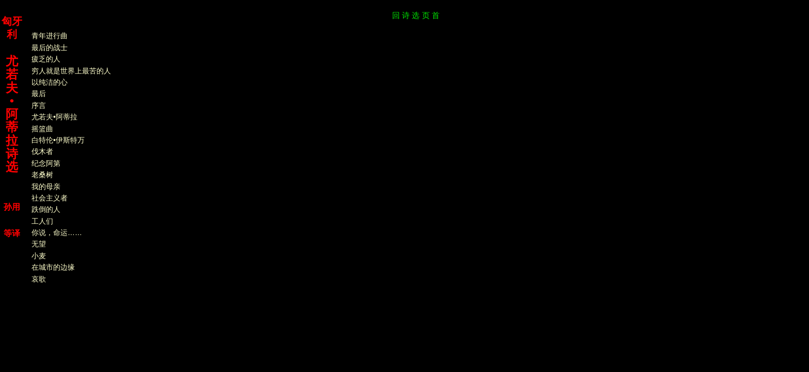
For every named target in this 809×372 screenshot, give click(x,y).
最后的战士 (46, 47)
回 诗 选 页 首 (415, 15)
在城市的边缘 (49, 267)
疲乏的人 (42, 59)
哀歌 (35, 279)
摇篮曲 (38, 129)
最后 (35, 93)
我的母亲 (42, 186)
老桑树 (38, 175)
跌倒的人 (42, 209)
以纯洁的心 (46, 82)
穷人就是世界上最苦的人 (67, 71)
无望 (35, 244)
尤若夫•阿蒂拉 (50, 117)
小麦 (35, 256)
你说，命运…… (53, 232)
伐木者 (38, 151)
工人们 (38, 221)
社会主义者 (46, 198)
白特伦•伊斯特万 (54, 140)
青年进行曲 (46, 36)
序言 (35, 105)
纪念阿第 (42, 163)
